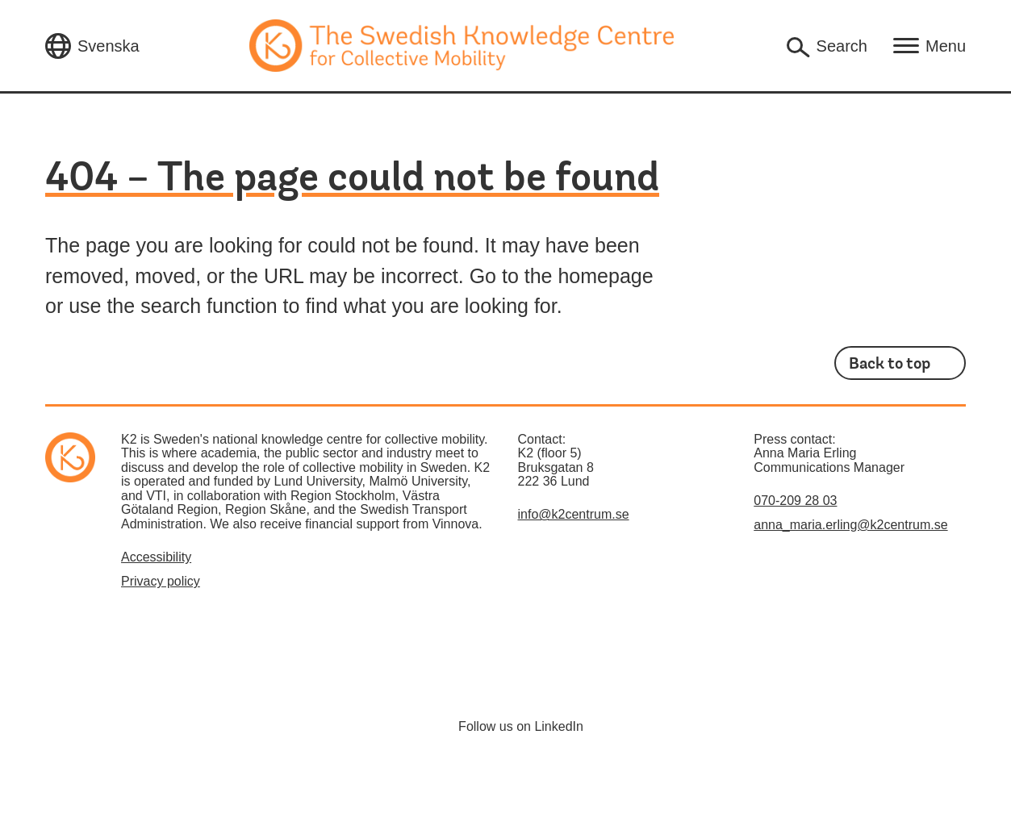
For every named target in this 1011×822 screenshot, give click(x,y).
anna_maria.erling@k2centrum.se (850, 525)
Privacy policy (160, 581)
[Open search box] (825, 46)
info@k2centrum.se (573, 514)
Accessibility (156, 557)
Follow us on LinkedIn (520, 726)
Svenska (108, 46)
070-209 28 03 (795, 500)
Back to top (889, 363)
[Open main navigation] (929, 46)
